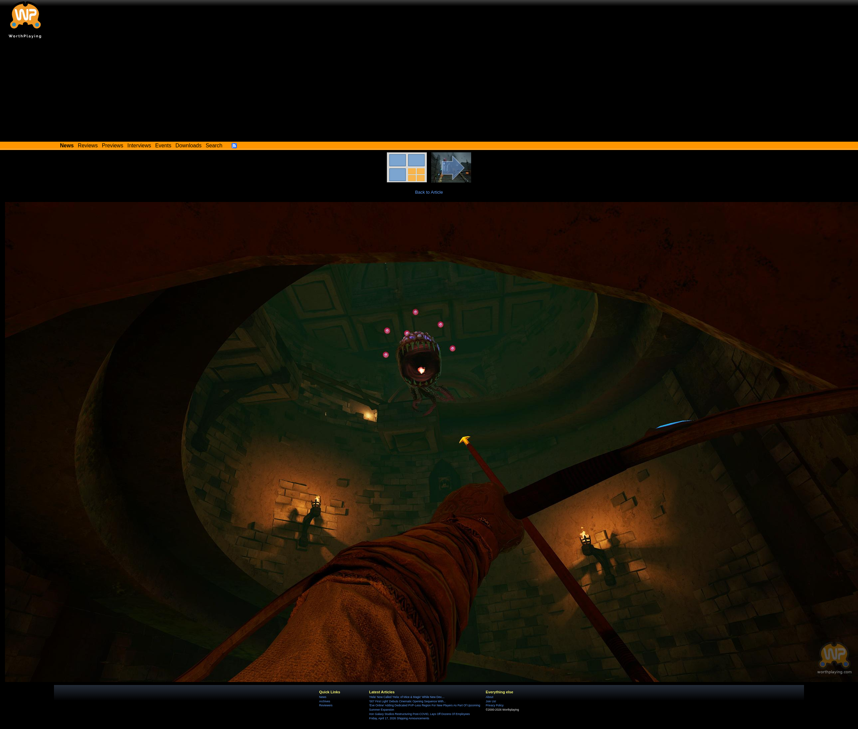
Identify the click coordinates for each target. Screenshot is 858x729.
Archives (324, 701)
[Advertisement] (429, 91)
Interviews (139, 145)
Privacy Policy (494, 705)
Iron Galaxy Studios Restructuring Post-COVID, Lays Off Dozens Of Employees (419, 714)
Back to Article (429, 192)
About (489, 697)
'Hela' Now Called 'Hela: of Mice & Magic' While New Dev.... (406, 697)
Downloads (189, 145)
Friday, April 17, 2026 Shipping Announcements (399, 718)
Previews (112, 145)
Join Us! (491, 701)
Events (163, 145)
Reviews (88, 145)
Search (214, 145)
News (322, 697)
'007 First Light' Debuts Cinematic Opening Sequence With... (407, 701)
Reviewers (326, 705)
